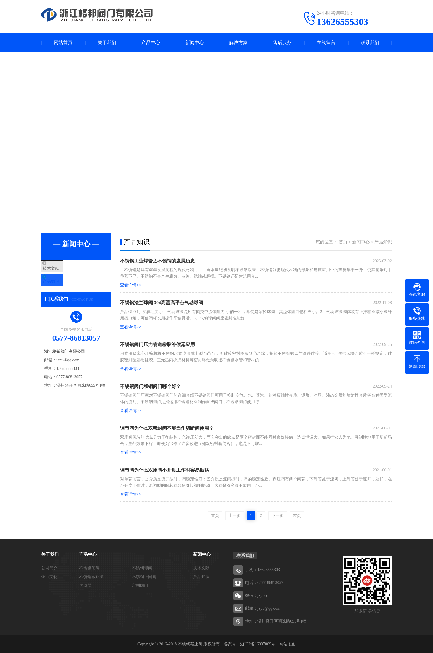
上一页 (234, 515)
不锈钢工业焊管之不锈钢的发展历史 (157, 260)
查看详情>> (130, 285)
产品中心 (150, 42)
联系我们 (370, 42)
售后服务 (282, 42)
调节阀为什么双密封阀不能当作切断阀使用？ (167, 428)
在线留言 (326, 42)
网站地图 (287, 644)
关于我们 (107, 42)
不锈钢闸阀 (89, 568)
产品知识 (63, 286)
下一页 (277, 515)
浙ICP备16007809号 (257, 644)
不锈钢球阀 (142, 568)
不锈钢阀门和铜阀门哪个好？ (150, 386)
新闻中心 (194, 42)
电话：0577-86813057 (264, 582)
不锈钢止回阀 (144, 577)
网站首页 (63, 42)
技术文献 (63, 269)
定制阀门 (140, 585)
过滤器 (85, 585)
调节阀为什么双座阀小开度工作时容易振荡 (164, 470)
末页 (297, 515)
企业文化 (49, 577)
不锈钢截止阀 (91, 577)
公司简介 (49, 568)
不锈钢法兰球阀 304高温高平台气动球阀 (161, 302)
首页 (343, 242)
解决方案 (238, 42)
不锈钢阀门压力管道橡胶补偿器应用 (157, 344)
